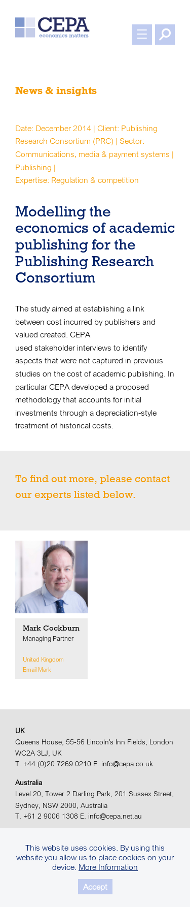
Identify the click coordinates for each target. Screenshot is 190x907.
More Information (108, 867)
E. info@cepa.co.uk (123, 763)
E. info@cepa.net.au (111, 816)
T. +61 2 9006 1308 (46, 816)
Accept (95, 887)
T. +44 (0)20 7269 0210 (53, 763)
